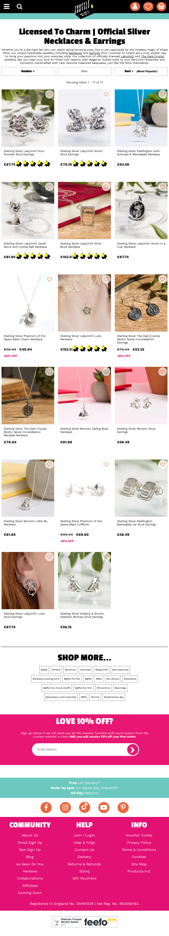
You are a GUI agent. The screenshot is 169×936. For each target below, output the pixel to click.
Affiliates (30, 885)
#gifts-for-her (72, 678)
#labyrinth (101, 669)
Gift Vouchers (84, 878)
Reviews (30, 871)
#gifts (88, 678)
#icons (95, 697)
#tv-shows (112, 678)
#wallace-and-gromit (46, 678)
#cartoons (130, 678)
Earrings (94, 53)
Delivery (84, 856)
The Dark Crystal (152, 56)
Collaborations (30, 878)
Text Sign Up (30, 849)
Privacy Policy (139, 842)
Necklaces (75, 53)
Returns (84, 793)
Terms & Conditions (139, 849)
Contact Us (84, 849)
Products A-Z (139, 871)
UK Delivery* (84, 783)
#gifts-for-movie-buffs (56, 688)
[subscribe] (132, 749)
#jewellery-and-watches (61, 697)
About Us (30, 835)
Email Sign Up (30, 842)
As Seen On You (30, 864)
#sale (44, 669)
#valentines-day (114, 697)
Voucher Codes (139, 835)
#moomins (103, 688)
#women (70, 669)
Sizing (84, 871)
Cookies (139, 856)
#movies (85, 669)
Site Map (139, 864)
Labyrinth (127, 56)
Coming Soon (30, 892)
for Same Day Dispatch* (84, 788)
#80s (99, 678)
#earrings (120, 688)
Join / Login (84, 835)
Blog (30, 856)
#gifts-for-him (83, 688)
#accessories (120, 669)
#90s (84, 697)
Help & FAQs (84, 842)
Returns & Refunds (84, 864)
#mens (56, 669)
